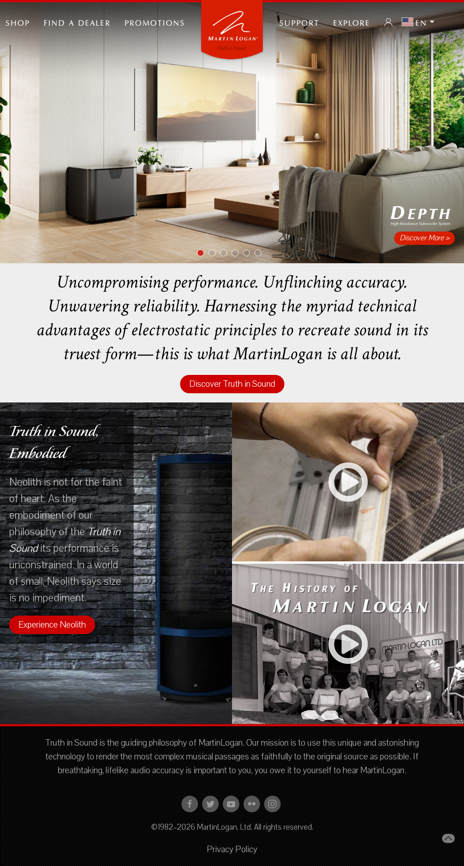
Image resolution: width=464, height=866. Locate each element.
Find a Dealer (77, 22)
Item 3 (226, 253)
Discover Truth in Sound (232, 384)
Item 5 (249, 253)
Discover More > (424, 238)
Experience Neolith (52, 625)
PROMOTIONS (154, 22)
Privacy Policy (232, 849)
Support (299, 22)
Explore (351, 22)
